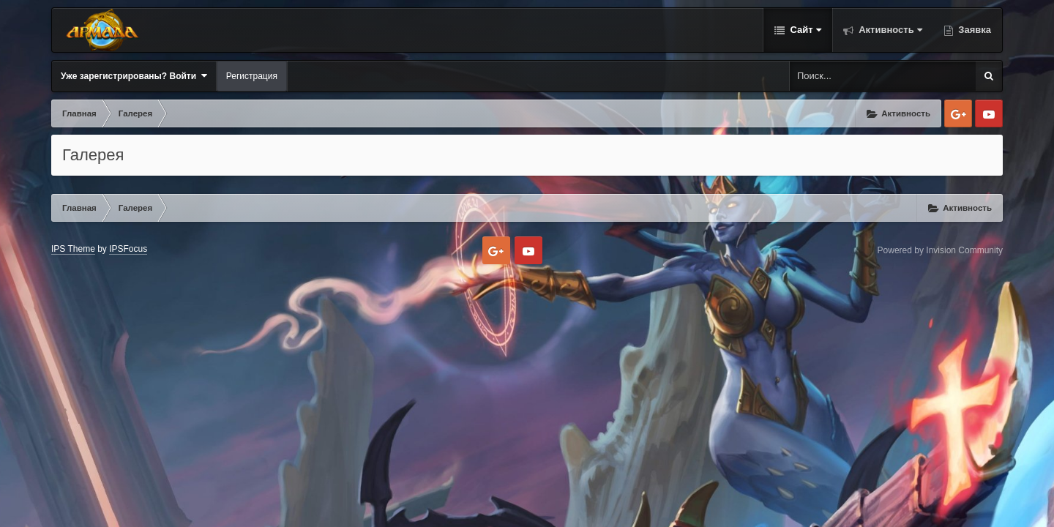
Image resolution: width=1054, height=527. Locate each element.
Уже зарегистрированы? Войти (134, 75)
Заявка (973, 29)
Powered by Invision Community (940, 250)
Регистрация (251, 76)
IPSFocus (128, 249)
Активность (889, 29)
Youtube (989, 113)
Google (958, 113)
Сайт (804, 29)
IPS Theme (73, 249)
